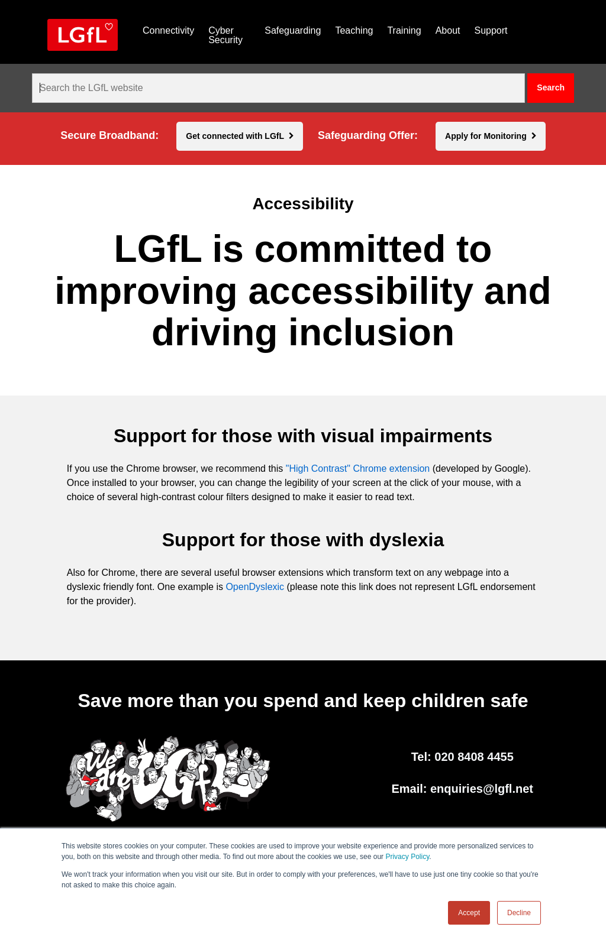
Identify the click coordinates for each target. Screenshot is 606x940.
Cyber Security (225, 35)
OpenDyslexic (254, 587)
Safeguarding (293, 30)
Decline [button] (519, 913)
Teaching (354, 30)
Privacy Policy (407, 857)
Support (490, 30)
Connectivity (168, 30)
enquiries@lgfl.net (481, 788)
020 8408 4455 (473, 756)
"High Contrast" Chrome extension (358, 468)
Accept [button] (469, 913)
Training (404, 30)
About (448, 30)
